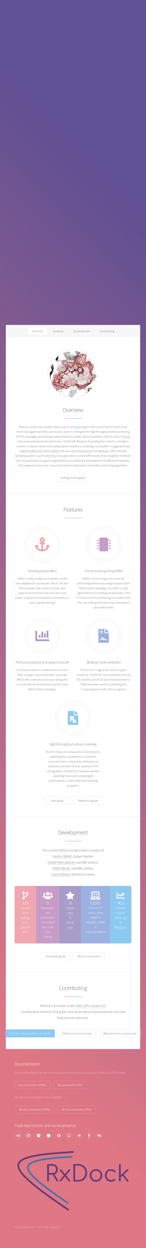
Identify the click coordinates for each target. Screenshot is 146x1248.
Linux (40, 451)
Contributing (107, 331)
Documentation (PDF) (70, 1085)
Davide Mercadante (61, 862)
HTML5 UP (55, 1226)
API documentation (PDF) (76, 1109)
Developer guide (56, 956)
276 (119, 913)
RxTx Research (23, 1226)
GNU (33, 451)
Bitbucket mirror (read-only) (119, 1033)
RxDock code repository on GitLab (30, 1033)
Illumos (51, 455)
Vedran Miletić (62, 856)
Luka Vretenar (60, 874)
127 (124, 917)
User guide (57, 800)
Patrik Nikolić (61, 868)
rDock (126, 436)
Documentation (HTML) (32, 1085)
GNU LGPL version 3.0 (90, 1005)
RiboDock (120, 927)
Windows (103, 451)
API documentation (88, 956)
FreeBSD (53, 451)
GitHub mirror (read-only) (77, 1033)
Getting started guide (73, 477)
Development (81, 331)
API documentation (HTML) (34, 1109)
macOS (87, 451)
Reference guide (88, 800)
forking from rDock (25, 922)
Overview (37, 331)
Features (58, 331)
